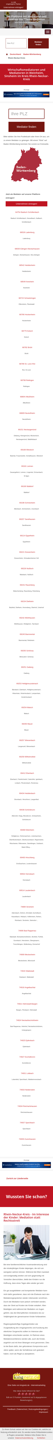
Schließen (41, 1438)
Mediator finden (38, 43)
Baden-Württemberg (32, 54)
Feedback (11, 1409)
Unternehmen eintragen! (26, 204)
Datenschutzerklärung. (24, 1438)
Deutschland (13, 54)
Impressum (43, 1412)
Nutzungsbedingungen (38, 1409)
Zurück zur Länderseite (17, 1178)
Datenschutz (22, 1409)
